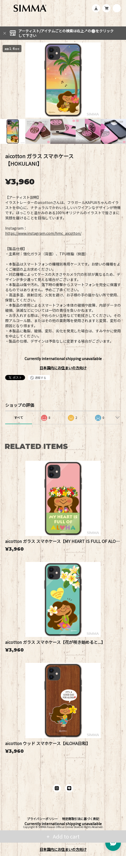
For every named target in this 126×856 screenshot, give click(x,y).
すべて (18, 417)
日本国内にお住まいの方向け (63, 367)
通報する (40, 377)
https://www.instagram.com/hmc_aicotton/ (43, 233)
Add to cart (66, 836)
